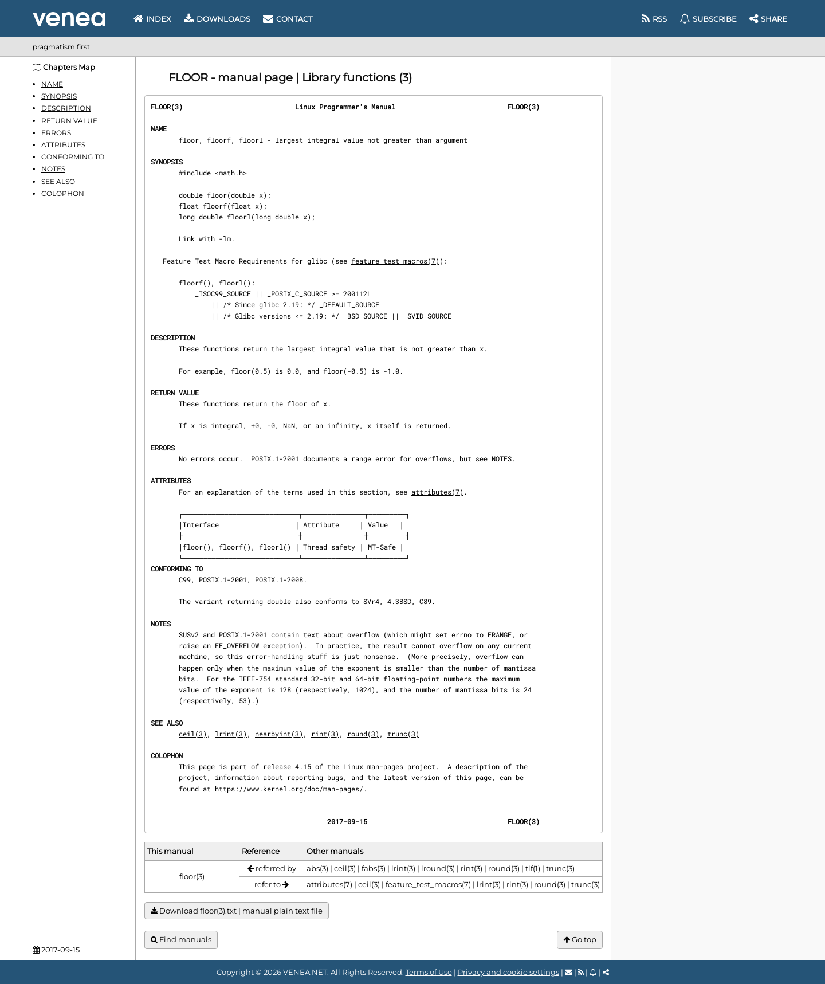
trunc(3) (403, 733)
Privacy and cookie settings (508, 972)
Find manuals (181, 939)
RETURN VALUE (69, 120)
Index (152, 19)
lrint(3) (231, 733)
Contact (287, 19)
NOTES (53, 168)
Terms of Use (429, 972)
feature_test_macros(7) (395, 260)
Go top (579, 939)
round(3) (363, 733)
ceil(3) (193, 733)
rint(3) (325, 733)
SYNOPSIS (59, 96)
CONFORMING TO (72, 156)
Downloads (217, 19)
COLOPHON (62, 193)
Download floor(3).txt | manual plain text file (237, 911)
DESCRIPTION (66, 108)
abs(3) (317, 868)
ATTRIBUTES (63, 144)
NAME (52, 84)
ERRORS (56, 132)
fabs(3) (374, 868)
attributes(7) (437, 491)
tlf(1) (532, 868)
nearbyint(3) (279, 733)
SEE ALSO (58, 181)
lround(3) (438, 868)
